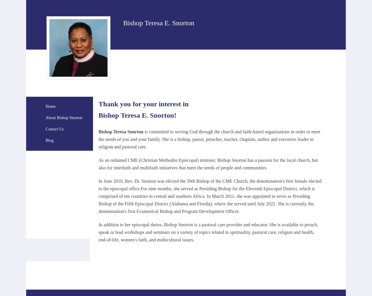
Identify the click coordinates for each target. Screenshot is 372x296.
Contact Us (55, 129)
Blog (49, 140)
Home (51, 106)
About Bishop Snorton (64, 118)
